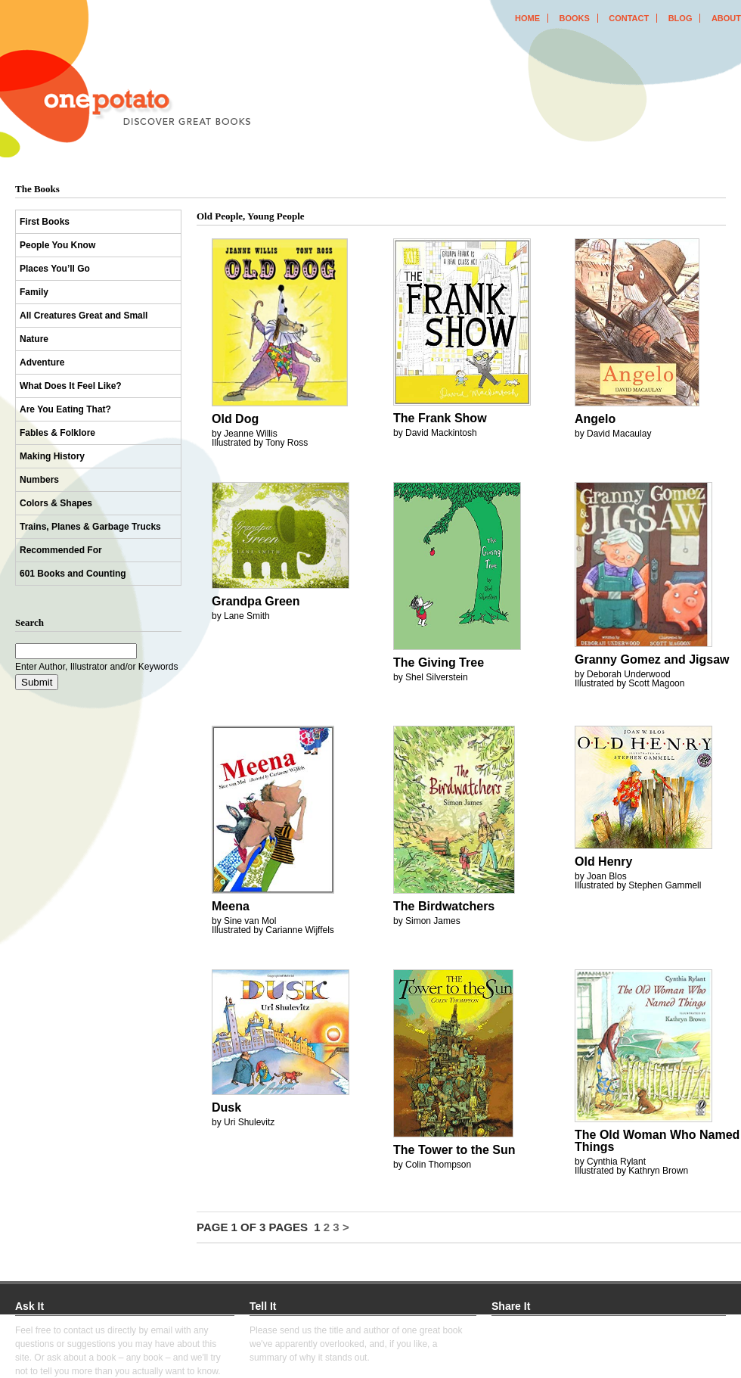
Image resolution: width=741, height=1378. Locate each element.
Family (34, 292)
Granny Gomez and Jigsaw (652, 659)
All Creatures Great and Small (83, 315)
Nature (34, 339)
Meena (231, 906)
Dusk (226, 1107)
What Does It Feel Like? (71, 386)
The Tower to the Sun (454, 1149)
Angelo (595, 418)
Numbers (39, 479)
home (527, 18)
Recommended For (61, 550)
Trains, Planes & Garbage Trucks (90, 526)
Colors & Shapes (56, 503)
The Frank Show (440, 418)
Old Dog (235, 418)
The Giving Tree (438, 662)
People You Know (57, 245)
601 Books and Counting (73, 573)
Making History (52, 456)
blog (680, 18)
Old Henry (603, 861)
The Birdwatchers (444, 906)
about (726, 18)
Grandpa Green (255, 601)
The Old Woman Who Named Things (657, 1140)
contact (629, 18)
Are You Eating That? (65, 409)
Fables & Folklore (57, 433)
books (574, 18)
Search (29, 622)
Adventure (42, 362)
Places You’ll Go (55, 268)
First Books (45, 221)
